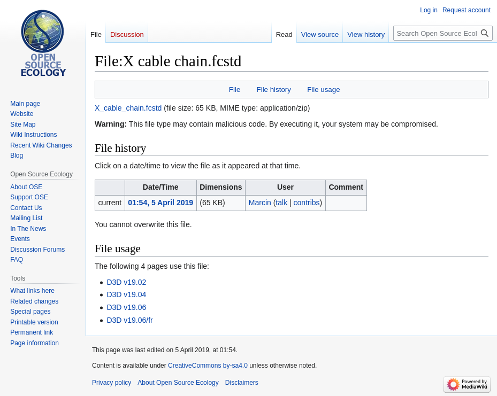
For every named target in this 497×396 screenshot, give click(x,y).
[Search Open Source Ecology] (443, 33)
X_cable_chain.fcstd (128, 108)
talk (281, 202)
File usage (323, 90)
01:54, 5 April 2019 (160, 202)
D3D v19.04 (126, 294)
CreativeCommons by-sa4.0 (208, 365)
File (234, 90)
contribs (307, 202)
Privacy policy (111, 382)
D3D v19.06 (126, 307)
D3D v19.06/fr (129, 320)
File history (274, 90)
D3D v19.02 (126, 282)
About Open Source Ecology (177, 382)
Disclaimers (241, 382)
